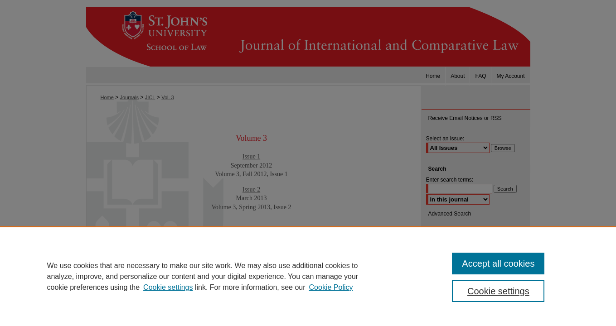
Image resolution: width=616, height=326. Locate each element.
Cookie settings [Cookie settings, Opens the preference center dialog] (498, 291)
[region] (308, 276)
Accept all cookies (498, 263)
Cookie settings (168, 287)
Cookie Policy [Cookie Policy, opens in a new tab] (331, 287)
